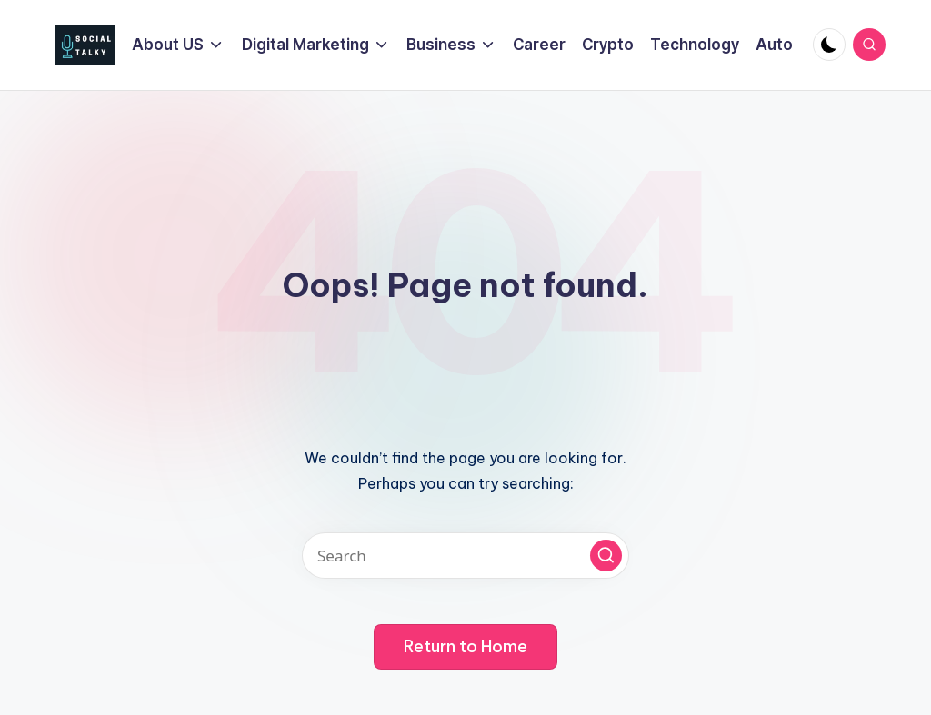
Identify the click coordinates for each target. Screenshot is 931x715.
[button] (606, 555)
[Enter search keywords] (465, 555)
